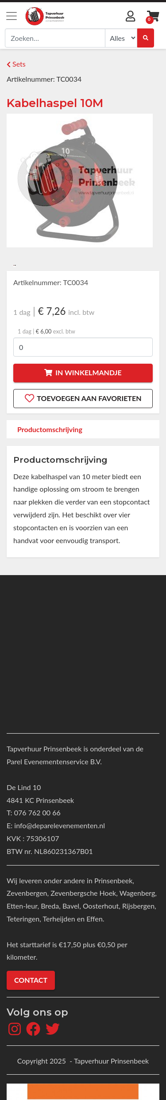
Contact (30, 980)
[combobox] (55, 38)
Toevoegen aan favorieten (83, 398)
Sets (16, 64)
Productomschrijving (49, 429)
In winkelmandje (82, 372)
